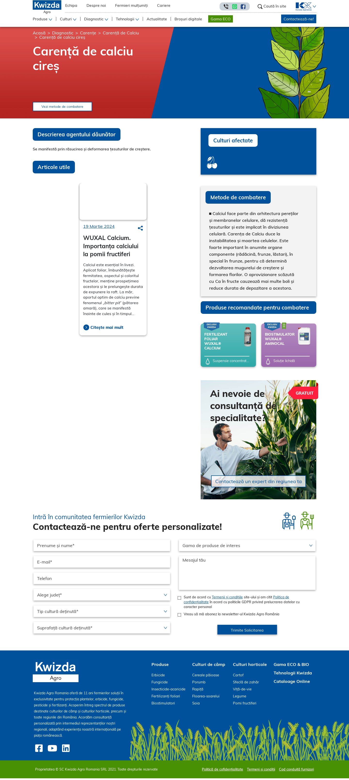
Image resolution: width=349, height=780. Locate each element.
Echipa (71, 5)
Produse (160, 667)
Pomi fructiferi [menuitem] (244, 706)
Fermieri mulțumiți (131, 5)
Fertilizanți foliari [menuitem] (165, 699)
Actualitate (157, 19)
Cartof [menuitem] (238, 678)
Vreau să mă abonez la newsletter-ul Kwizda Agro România (231, 617)
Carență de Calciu (121, 33)
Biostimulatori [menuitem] (163, 706)
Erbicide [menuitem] (158, 678)
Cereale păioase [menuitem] (205, 678)
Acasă (39, 33)
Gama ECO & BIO (291, 667)
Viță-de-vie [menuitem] (242, 692)
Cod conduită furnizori (296, 771)
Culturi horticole (250, 667)
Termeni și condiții (261, 771)
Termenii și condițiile (227, 600)
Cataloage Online (292, 684)
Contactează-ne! (299, 18)
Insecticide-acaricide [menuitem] (168, 692)
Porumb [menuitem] (199, 685)
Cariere (163, 5)
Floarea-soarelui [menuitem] (206, 699)
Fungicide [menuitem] (159, 685)
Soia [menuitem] (196, 706)
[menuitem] (300, 6)
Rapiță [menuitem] (197, 692)
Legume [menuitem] (239, 699)
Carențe (88, 33)
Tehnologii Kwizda (293, 676)
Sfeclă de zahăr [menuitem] (246, 685)
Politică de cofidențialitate (222, 771)
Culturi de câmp (208, 667)
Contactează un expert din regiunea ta (258, 484)
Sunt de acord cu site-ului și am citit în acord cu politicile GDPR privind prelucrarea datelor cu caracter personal (242, 605)
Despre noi (96, 5)
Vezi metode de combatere (74, 108)
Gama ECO (220, 18)
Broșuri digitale (188, 19)
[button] (313, 6)
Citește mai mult (106, 329)
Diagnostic (62, 33)
